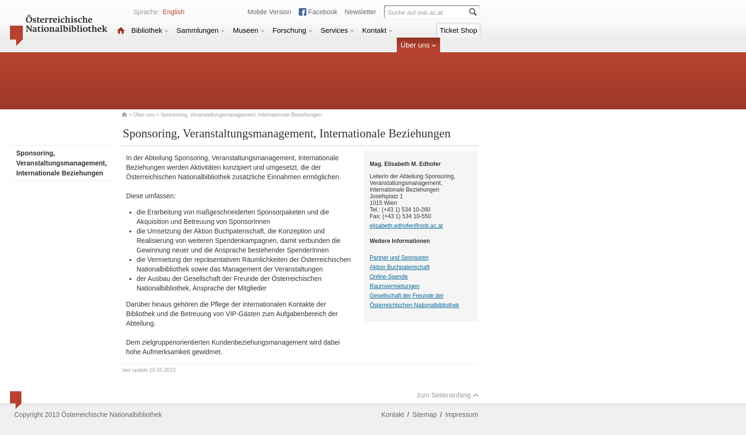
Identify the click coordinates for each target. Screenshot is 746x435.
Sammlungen (201, 30)
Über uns (418, 45)
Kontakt (377, 30)
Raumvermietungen (395, 286)
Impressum (461, 414)
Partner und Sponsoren (399, 257)
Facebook (322, 12)
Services (338, 30)
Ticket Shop (458, 30)
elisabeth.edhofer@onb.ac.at (406, 225)
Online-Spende (389, 276)
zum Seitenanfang (448, 395)
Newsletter (360, 12)
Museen (249, 30)
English (174, 12)
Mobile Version (269, 12)
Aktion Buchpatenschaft (400, 267)
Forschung (293, 30)
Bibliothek (150, 30)
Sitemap (424, 414)
